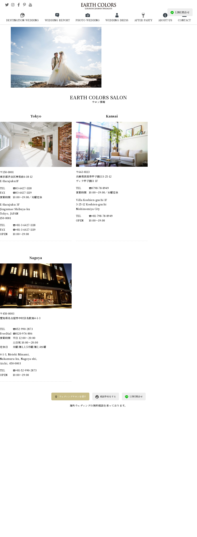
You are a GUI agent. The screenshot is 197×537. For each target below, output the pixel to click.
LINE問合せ (180, 12)
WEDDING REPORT (57, 20)
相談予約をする (105, 396)
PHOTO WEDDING (88, 20)
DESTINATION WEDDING (22, 20)
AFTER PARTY (143, 20)
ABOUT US (165, 20)
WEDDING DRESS (116, 20)
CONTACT (184, 20)
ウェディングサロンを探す (70, 396)
